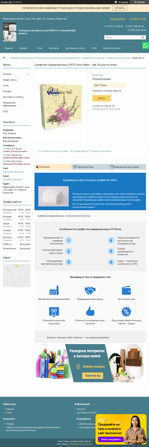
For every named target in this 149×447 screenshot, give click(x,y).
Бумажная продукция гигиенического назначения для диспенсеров (45, 58)
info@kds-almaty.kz (12, 179)
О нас (39, 48)
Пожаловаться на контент (80, 444)
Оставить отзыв (138, 18)
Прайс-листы (10, 80)
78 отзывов (123, 2)
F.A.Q (94, 48)
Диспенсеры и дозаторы (91, 424)
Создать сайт (6, 2)
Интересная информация (9, 104)
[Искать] (142, 37)
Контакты (54, 48)
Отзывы (7, 91)
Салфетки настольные (93, 58)
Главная (9, 48)
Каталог (23, 48)
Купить (101, 98)
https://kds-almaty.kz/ (13, 172)
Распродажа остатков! (118, 58)
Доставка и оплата (75, 48)
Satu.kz (88, 441)
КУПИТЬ (120, 8)
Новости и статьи (112, 48)
